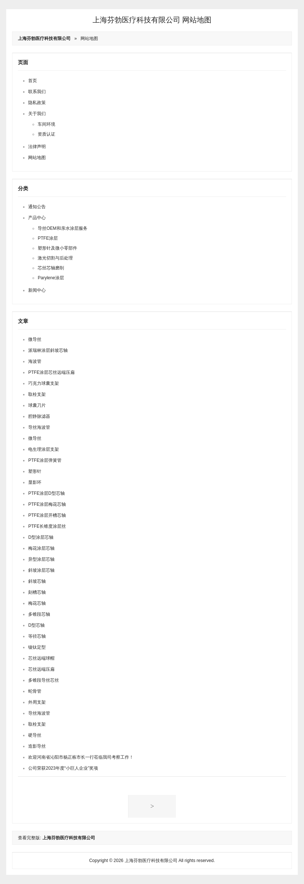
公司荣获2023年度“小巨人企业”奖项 (63, 768)
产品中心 (37, 217)
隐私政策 (37, 102)
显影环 (34, 482)
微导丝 (34, 339)
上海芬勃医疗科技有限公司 (136, 20)
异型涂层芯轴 (41, 559)
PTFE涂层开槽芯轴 (47, 515)
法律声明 (37, 146)
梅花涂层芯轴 (41, 548)
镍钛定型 (37, 647)
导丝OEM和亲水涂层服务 (62, 228)
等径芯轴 (37, 636)
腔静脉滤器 (39, 416)
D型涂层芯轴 (40, 537)
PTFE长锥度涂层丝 (47, 526)
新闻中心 (37, 290)
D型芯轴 (36, 625)
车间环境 (46, 124)
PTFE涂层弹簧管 (44, 460)
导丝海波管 (39, 427)
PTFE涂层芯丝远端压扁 (51, 372)
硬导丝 (34, 735)
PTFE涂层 (48, 238)
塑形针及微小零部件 (57, 248)
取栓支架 (37, 394)
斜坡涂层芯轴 (41, 570)
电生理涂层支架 (43, 449)
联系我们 (37, 91)
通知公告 (37, 206)
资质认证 (46, 134)
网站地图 (89, 38)
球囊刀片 (37, 405)
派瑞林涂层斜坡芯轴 (48, 350)
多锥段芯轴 (39, 614)
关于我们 (37, 113)
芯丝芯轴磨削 (51, 267)
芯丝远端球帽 (41, 658)
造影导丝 (37, 746)
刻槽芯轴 (37, 592)
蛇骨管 (34, 691)
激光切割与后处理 (55, 258)
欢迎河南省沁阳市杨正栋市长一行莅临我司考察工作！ (81, 757)
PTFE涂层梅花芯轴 (47, 504)
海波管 (34, 361)
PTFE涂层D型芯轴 (46, 493)
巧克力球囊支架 (43, 383)
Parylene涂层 (51, 277)
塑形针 (34, 471)
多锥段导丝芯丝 (43, 680)
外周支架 (37, 702)
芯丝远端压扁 (41, 669)
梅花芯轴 (37, 603)
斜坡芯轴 (37, 581)
